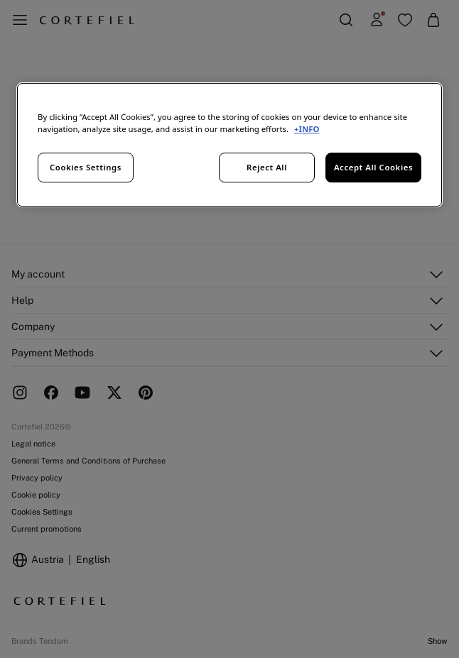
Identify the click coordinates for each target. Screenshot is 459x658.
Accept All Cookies (373, 167)
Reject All (267, 167)
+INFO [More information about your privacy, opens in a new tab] (306, 129)
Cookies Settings (86, 167)
